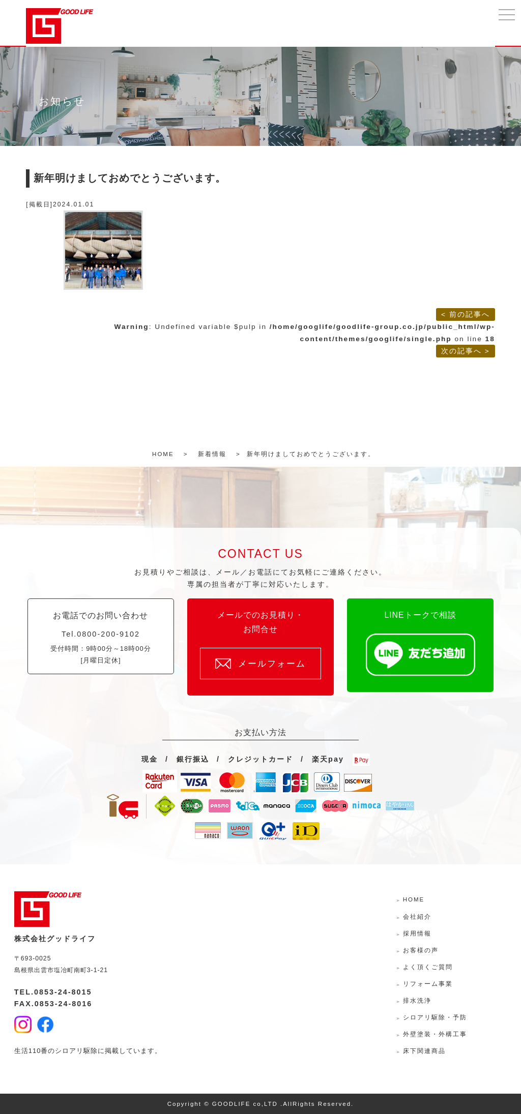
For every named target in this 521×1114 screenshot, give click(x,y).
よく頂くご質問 (428, 967)
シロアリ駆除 (76, 1051)
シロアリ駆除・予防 (435, 1017)
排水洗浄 (417, 1001)
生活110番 (31, 1051)
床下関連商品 (424, 1051)
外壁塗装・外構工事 (435, 1034)
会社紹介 (417, 917)
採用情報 (417, 933)
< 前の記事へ (465, 314)
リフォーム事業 (428, 984)
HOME (414, 899)
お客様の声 (421, 950)
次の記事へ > (465, 351)
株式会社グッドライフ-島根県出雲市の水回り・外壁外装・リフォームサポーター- (59, 26)
